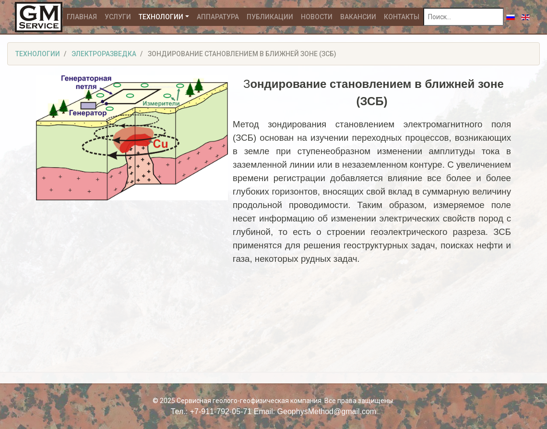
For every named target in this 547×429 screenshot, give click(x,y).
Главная (82, 17)
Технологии (161, 17)
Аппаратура (218, 17)
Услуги (118, 17)
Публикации (270, 17)
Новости (317, 17)
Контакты (401, 17)
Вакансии (358, 17)
